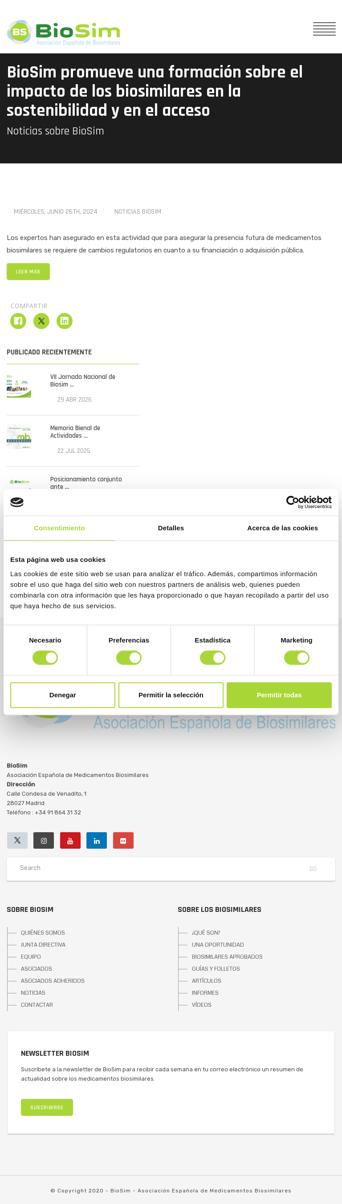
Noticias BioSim (137, 211)
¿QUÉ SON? (206, 933)
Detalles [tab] (171, 528)
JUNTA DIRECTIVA (43, 945)
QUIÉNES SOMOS (43, 933)
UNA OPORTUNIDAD (218, 945)
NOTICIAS (33, 993)
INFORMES (205, 993)
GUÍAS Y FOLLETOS (216, 969)
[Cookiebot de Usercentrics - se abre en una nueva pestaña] (293, 502)
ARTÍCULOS (206, 981)
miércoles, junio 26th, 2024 (56, 211)
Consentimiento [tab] (59, 528)
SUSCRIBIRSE (47, 1107)
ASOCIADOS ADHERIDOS (53, 981)
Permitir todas (279, 695)
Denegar (62, 695)
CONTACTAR (37, 1005)
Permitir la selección (171, 695)
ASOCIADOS (36, 969)
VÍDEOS (202, 1005)
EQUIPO (31, 957)
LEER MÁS (28, 271)
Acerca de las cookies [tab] (282, 528)
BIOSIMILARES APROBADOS (227, 957)
